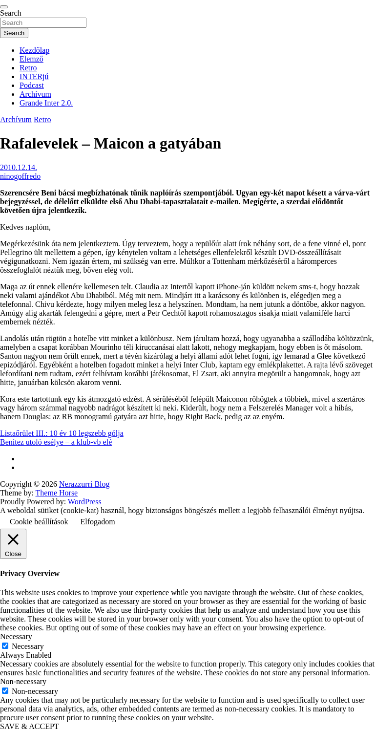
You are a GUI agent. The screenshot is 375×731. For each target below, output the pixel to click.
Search (10, 13)
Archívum (35, 94)
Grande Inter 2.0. (46, 103)
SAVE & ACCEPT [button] (29, 726)
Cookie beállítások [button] (39, 521)
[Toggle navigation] (4, 6)
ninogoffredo (20, 176)
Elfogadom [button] (98, 521)
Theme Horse (57, 493)
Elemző (31, 59)
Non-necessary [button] (23, 681)
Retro (28, 68)
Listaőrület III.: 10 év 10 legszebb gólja (62, 433)
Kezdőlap (34, 50)
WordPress (85, 501)
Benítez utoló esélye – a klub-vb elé (56, 442)
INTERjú (34, 76)
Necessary (28, 646)
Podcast (32, 85)
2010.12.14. (18, 167)
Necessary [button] (16, 636)
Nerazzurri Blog (84, 484)
